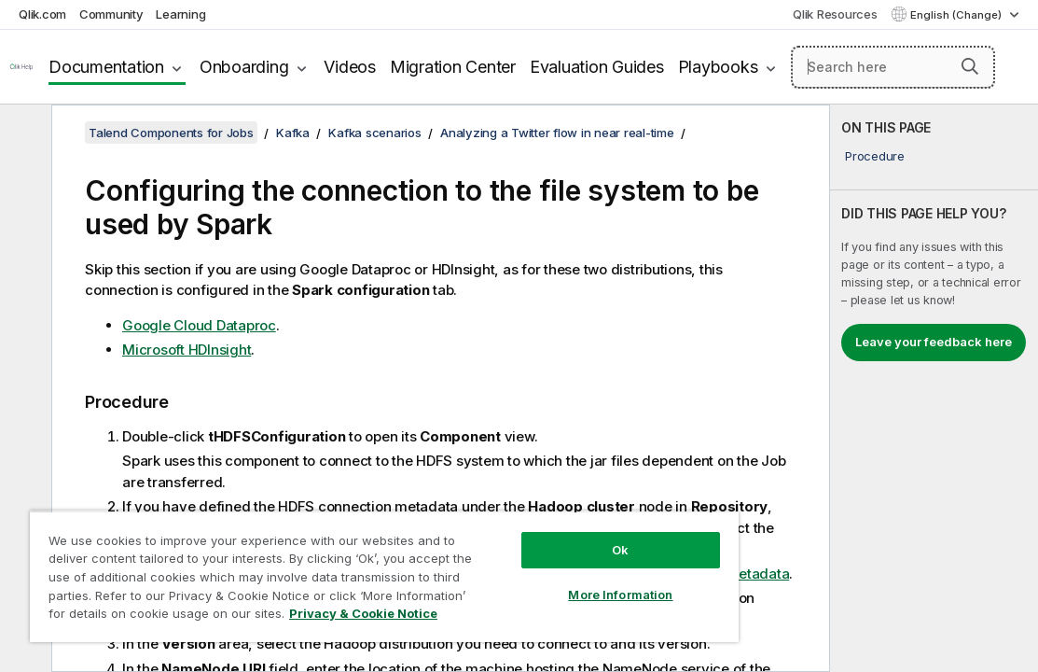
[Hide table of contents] (23, 133)
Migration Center (453, 67)
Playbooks (718, 67)
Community (111, 14)
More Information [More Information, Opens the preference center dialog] (620, 594)
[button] (970, 66)
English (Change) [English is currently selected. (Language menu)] (957, 14)
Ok (620, 549)
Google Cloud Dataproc (199, 325)
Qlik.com (42, 14)
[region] (384, 576)
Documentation (106, 67)
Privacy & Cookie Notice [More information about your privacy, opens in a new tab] (363, 613)
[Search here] (893, 67)
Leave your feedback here (933, 341)
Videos (350, 67)
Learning (180, 14)
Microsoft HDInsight (186, 349)
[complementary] (934, 388)
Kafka (293, 132)
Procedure (875, 155)
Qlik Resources (835, 14)
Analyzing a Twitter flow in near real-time (557, 132)
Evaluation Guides (597, 67)
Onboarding (244, 67)
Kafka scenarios (374, 132)
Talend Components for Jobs (171, 132)
